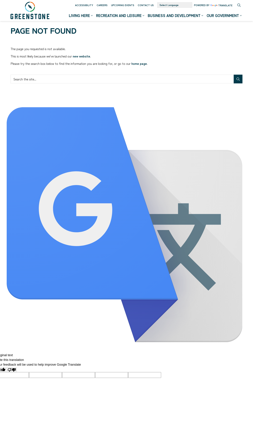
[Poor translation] (12, 369)
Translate (221, 5)
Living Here (79, 15)
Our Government (223, 15)
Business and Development (174, 15)
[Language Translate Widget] (174, 5)
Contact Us (146, 5)
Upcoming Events (122, 5)
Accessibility (84, 5)
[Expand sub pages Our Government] (240, 16)
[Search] (238, 79)
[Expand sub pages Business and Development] (202, 16)
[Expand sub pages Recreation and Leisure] (143, 16)
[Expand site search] (238, 5)
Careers (102, 5)
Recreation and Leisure (119, 15)
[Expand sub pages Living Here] (91, 16)
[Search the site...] (126, 79)
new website (81, 56)
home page (139, 63)
